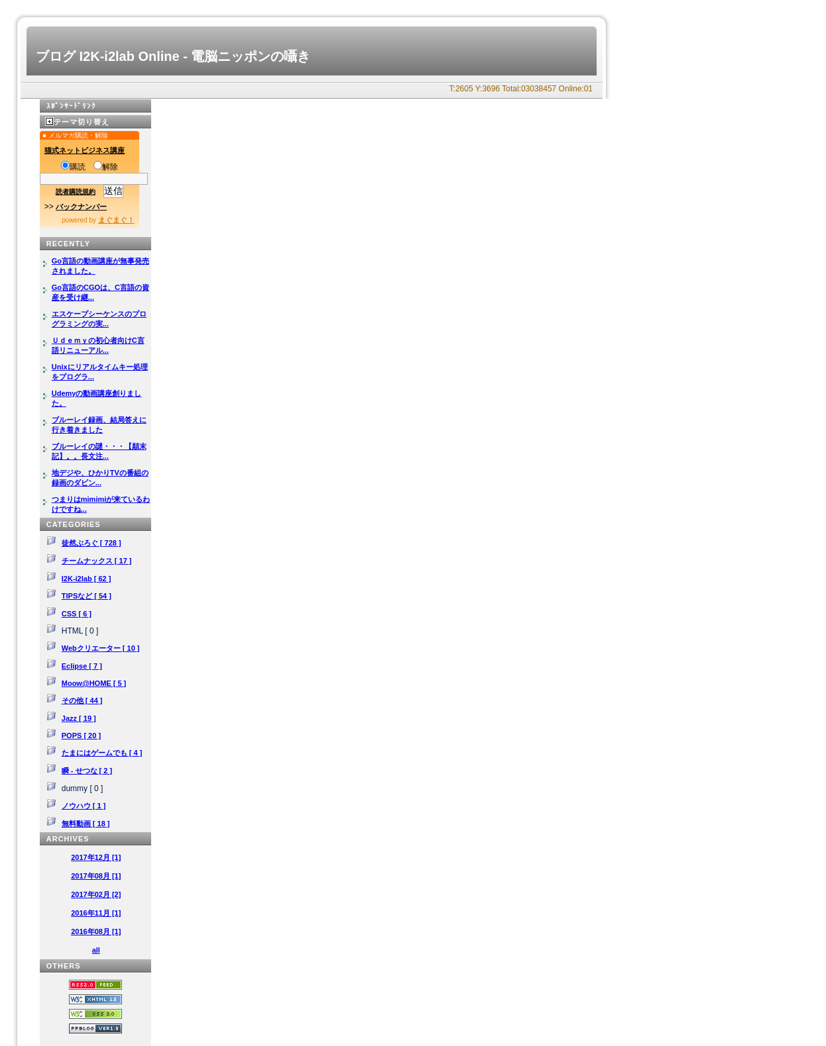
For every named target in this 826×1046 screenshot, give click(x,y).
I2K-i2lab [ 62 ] (86, 579)
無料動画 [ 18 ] (86, 824)
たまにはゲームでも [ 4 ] (102, 753)
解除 (105, 166)
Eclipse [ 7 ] (82, 666)
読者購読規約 (75, 191)
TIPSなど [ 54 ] (86, 596)
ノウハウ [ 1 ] (84, 806)
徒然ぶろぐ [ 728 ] (91, 543)
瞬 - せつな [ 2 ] (87, 771)
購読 (73, 166)
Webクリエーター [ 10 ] (101, 648)
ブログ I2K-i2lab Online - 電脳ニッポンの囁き (173, 56)
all (96, 950)
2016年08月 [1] (96, 931)
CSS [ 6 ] (76, 614)
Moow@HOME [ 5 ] (94, 683)
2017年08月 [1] (96, 876)
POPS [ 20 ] (81, 735)
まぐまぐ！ (116, 220)
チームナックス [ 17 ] (97, 561)
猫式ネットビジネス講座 (84, 150)
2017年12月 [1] (96, 857)
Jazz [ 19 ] (79, 718)
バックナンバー (81, 207)
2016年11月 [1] (96, 913)
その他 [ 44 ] (82, 700)
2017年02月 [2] (96, 894)
